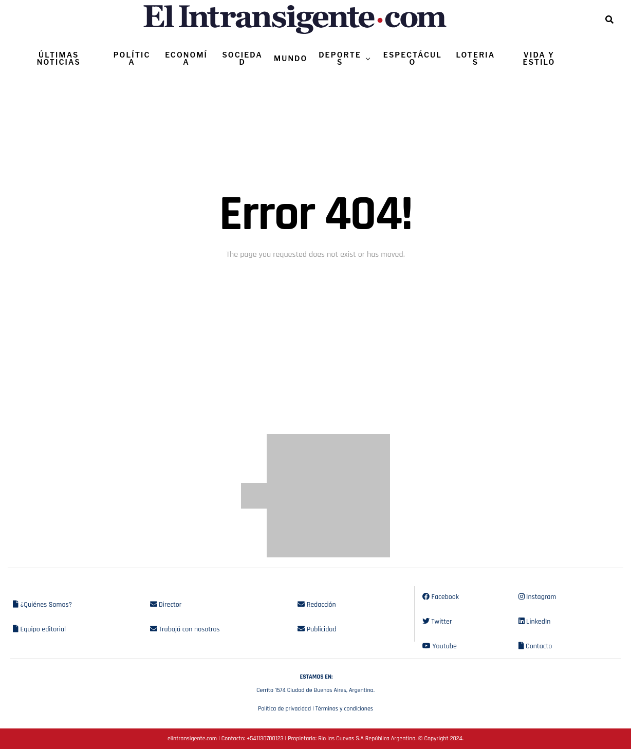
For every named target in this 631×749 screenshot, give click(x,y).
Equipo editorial (39, 629)
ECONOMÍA (186, 58)
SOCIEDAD (242, 58)
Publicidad (317, 629)
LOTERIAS (475, 58)
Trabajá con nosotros (185, 629)
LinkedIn (534, 621)
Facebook (440, 597)
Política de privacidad (284, 709)
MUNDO (290, 58)
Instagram (537, 597)
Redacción (317, 604)
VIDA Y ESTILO (539, 58)
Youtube (439, 646)
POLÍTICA (132, 58)
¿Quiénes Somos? (42, 604)
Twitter (437, 621)
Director (166, 604)
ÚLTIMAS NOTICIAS (59, 58)
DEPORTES (340, 58)
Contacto (535, 646)
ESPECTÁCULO (412, 58)
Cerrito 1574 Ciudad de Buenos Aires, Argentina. (315, 682)
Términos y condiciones (344, 709)
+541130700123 (265, 738)
